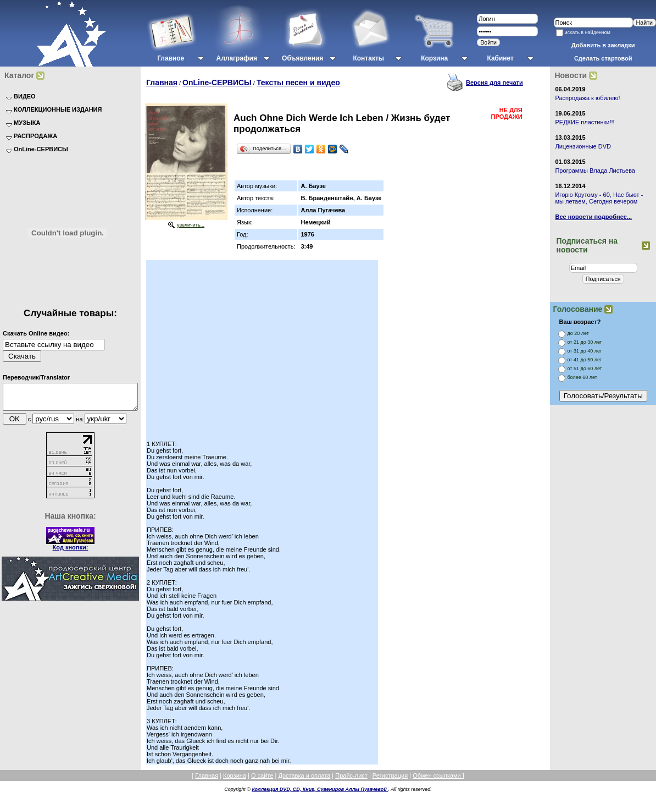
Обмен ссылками (438, 775)
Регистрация (390, 775)
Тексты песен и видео (298, 82)
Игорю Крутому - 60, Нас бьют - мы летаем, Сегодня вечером (599, 198)
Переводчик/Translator (36, 377)
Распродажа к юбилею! (587, 98)
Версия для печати (494, 82)
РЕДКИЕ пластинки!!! (584, 122)
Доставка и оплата (304, 775)
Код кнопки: (70, 552)
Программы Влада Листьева (595, 170)
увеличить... (190, 225)
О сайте (262, 775)
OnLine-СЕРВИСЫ (217, 82)
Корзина (234, 775)
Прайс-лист (351, 775)
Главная (161, 82)
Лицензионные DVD (583, 146)
